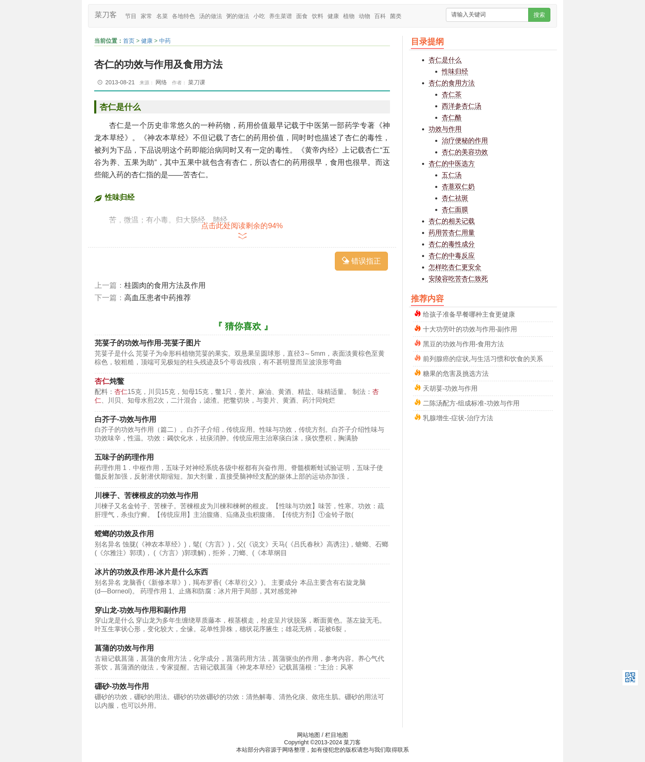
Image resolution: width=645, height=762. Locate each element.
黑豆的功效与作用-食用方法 (463, 343)
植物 (349, 16)
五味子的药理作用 (124, 457)
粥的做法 (237, 16)
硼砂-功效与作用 (122, 686)
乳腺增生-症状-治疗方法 (458, 417)
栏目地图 (336, 735)
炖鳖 (109, 381)
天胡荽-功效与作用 (450, 387)
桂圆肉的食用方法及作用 (165, 285)
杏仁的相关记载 (452, 221)
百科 (380, 16)
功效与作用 (445, 128)
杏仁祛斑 (455, 198)
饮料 (317, 16)
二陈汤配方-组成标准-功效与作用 (471, 402)
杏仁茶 (452, 94)
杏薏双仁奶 (458, 186)
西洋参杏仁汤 (461, 105)
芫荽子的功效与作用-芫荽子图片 (148, 343)
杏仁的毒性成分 (452, 244)
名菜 (162, 16)
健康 (333, 16)
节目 (131, 16)
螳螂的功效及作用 (124, 534)
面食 (302, 16)
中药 (165, 40)
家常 (146, 16)
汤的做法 (210, 16)
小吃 (259, 16)
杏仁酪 (452, 117)
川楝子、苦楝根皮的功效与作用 (146, 495)
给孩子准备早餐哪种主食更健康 (469, 313)
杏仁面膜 (455, 209)
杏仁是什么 (445, 59)
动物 (364, 16)
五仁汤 (452, 174)
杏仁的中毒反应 (452, 255)
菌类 (395, 16)
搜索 (539, 15)
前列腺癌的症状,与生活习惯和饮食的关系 (483, 358)
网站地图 (308, 735)
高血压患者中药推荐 (157, 298)
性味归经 (455, 71)
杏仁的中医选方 (452, 163)
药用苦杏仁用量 (452, 232)
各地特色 (183, 16)
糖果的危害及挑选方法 (456, 373)
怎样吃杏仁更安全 (455, 267)
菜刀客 (106, 15)
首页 (129, 40)
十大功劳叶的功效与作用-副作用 (470, 328)
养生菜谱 (280, 16)
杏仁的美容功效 (465, 151)
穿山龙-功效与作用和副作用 (140, 610)
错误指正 (361, 261)
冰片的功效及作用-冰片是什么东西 (151, 572)
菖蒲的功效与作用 (124, 648)
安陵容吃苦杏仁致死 (458, 278)
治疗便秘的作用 (465, 140)
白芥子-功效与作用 (125, 419)
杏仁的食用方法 (452, 82)
